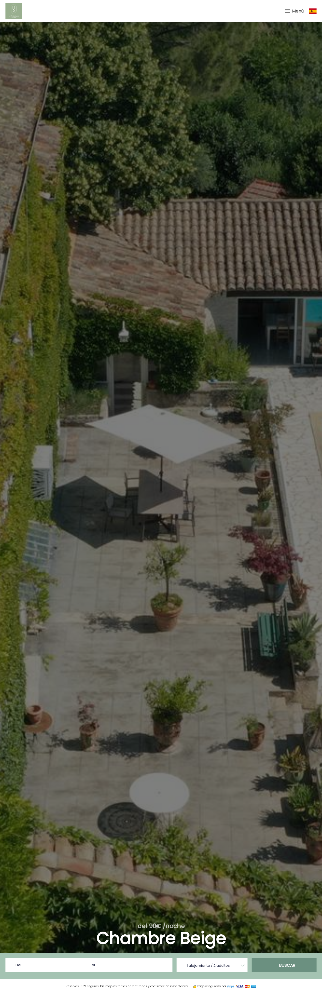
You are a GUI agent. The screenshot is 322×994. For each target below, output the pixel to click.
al (93, 965)
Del (18, 965)
